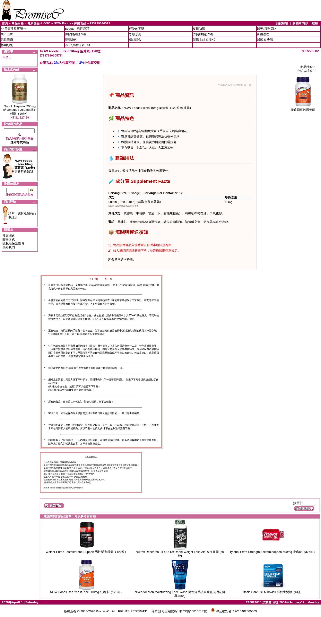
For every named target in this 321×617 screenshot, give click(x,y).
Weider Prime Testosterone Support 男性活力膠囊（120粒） (87, 552)
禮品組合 (135, 39)
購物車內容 (300, 23)
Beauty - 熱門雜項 (77, 28)
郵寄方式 (8, 239)
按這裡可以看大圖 (303, 108)
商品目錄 (17, 23)
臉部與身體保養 (75, 34)
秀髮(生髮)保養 (203, 34)
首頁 (5, 23)
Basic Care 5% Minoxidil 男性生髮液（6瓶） (273, 592)
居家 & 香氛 (265, 39)
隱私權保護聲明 (13, 243)
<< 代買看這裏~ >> (78, 45)
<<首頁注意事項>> (13, 28)
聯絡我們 (8, 247)
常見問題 (8, 235)
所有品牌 (7, 34)
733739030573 (100, 23)
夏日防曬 (199, 28)
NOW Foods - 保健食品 (70, 23)
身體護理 (263, 34)
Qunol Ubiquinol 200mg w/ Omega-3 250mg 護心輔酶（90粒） (20, 109)
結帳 (315, 23)
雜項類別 (7, 45)
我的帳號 (282, 23)
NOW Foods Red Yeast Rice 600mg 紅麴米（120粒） (86, 592)
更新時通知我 (25, 166)
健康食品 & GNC (38, 23)
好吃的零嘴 (136, 28)
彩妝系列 (135, 34)
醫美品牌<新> (266, 28)
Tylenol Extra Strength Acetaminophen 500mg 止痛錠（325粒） (272, 552)
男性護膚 (7, 39)
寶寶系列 (71, 39)
